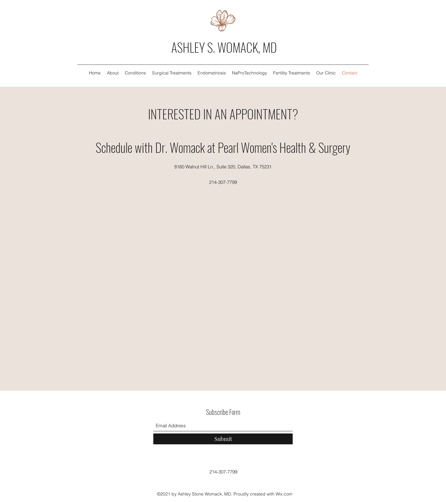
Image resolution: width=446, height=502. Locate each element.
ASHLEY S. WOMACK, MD (224, 47)
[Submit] (223, 438)
